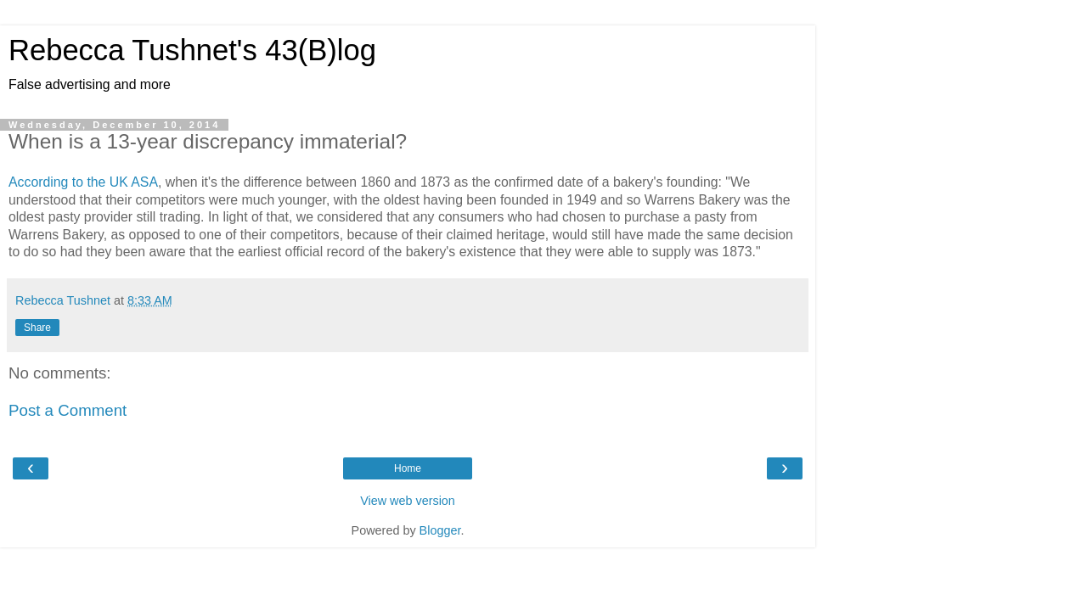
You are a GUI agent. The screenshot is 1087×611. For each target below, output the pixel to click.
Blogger (440, 530)
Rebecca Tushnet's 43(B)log (192, 50)
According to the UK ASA (83, 182)
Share (37, 328)
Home (407, 468)
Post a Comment (67, 410)
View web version (407, 500)
